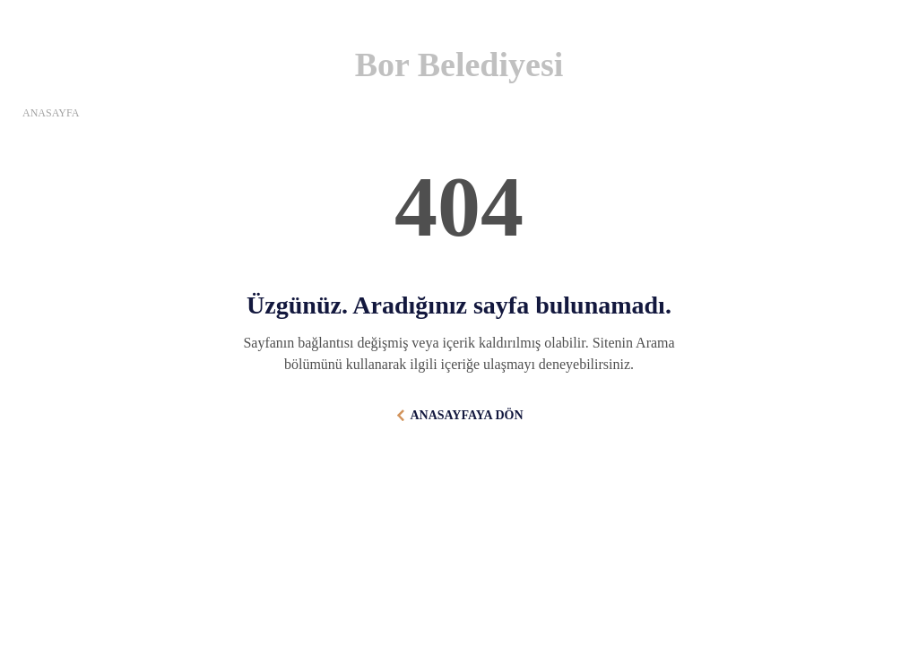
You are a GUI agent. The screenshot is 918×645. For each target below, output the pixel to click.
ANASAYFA (50, 113)
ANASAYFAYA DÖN (466, 415)
